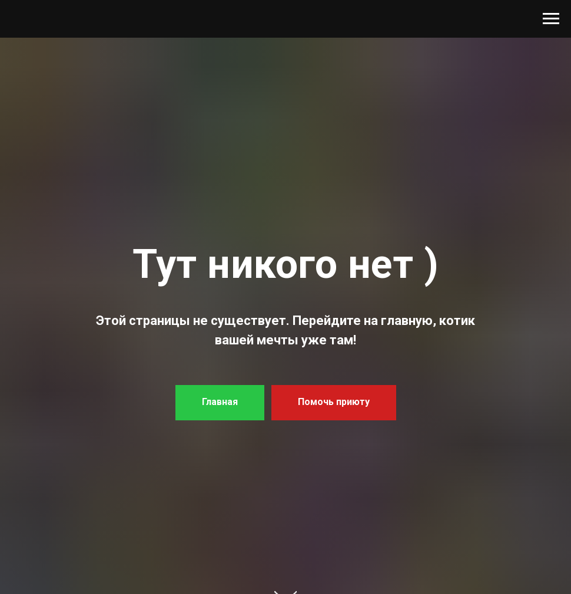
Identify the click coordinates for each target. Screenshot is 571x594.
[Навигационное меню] (551, 19)
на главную (398, 320)
